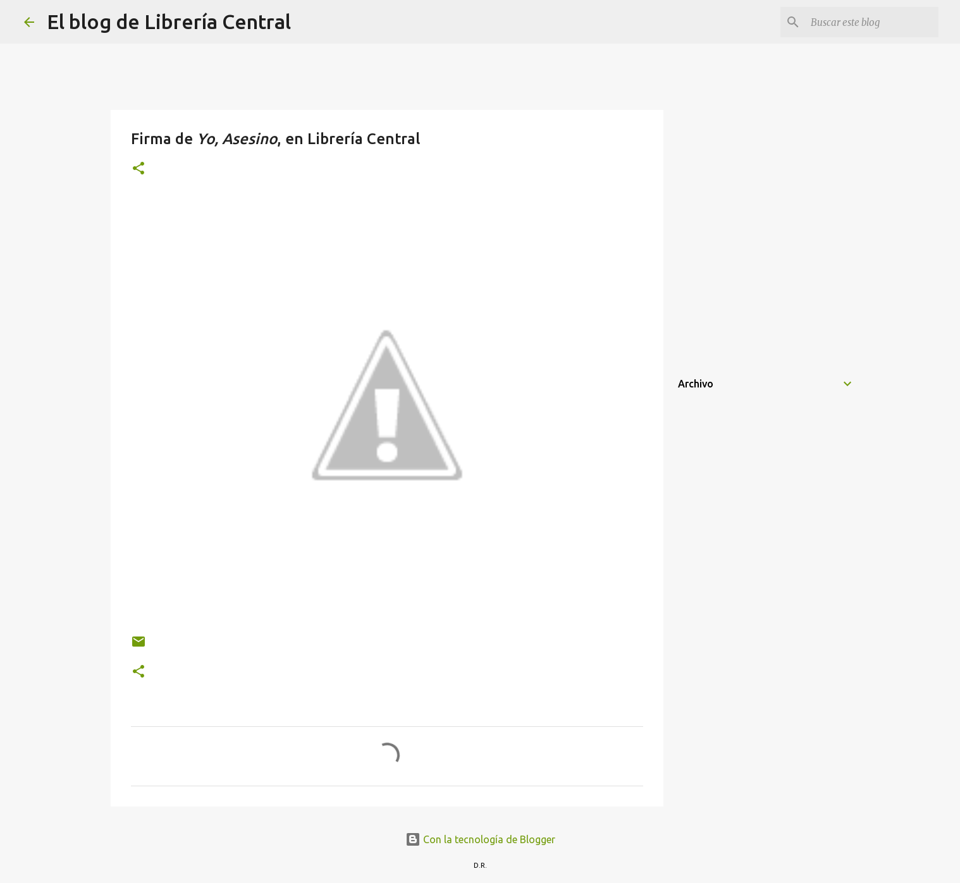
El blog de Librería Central (169, 21)
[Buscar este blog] (872, 22)
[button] (138, 169)
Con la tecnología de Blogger (480, 839)
